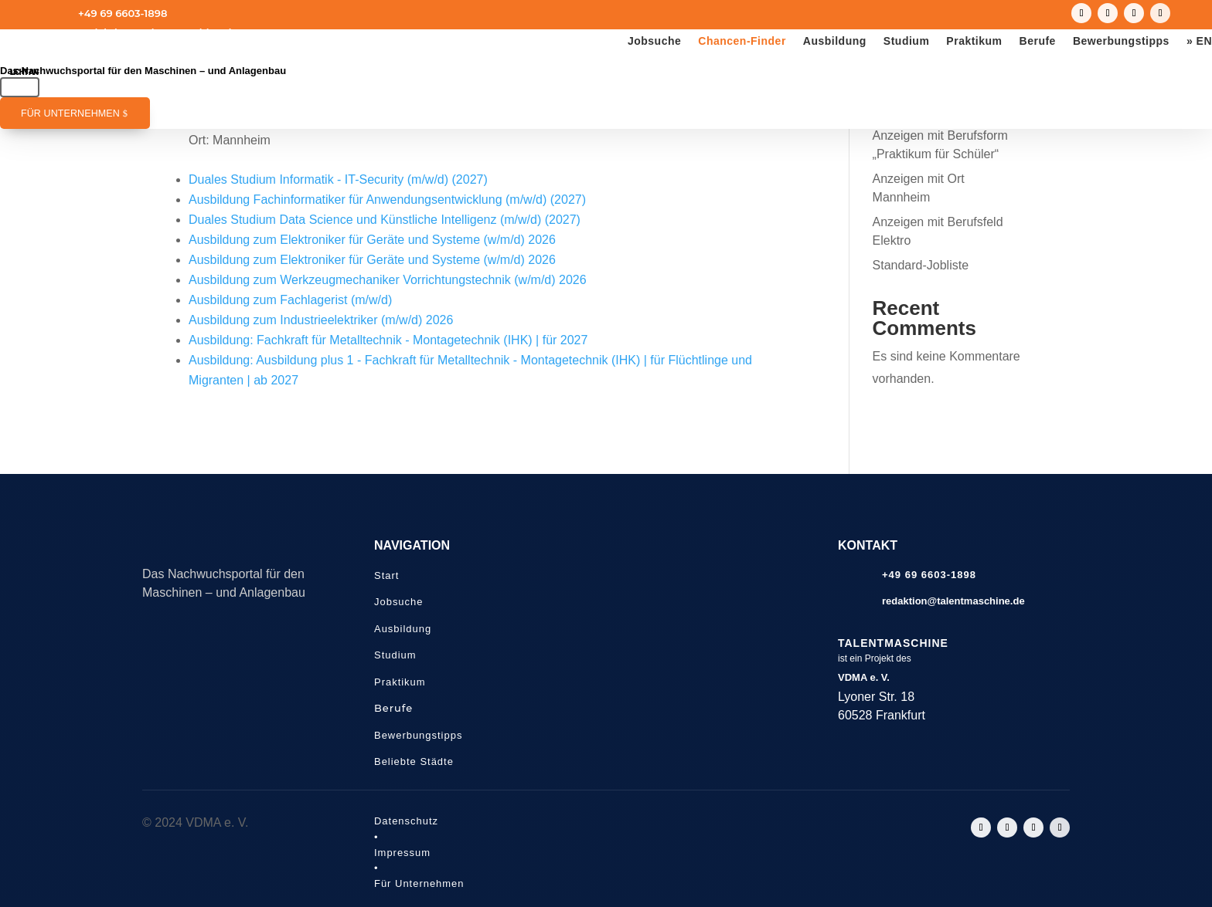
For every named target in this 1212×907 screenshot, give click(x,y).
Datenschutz (406, 821)
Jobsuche (654, 41)
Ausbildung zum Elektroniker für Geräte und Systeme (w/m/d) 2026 (372, 239)
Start (386, 575)
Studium (906, 41)
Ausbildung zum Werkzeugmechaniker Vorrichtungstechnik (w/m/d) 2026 (388, 279)
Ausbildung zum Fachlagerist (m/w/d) (290, 299)
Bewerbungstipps (1121, 41)
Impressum (402, 852)
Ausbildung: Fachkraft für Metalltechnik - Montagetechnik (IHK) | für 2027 (388, 340)
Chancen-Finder (742, 41)
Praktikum (974, 41)
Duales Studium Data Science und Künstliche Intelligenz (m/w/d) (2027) (384, 219)
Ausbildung (834, 41)
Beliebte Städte (414, 761)
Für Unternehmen (70, 113)
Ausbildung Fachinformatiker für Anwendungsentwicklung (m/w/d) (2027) (387, 199)
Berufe (1038, 41)
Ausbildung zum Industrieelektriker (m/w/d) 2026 (321, 320)
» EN (1199, 41)
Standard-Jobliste (921, 265)
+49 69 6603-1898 (122, 13)
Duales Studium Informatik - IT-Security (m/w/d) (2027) (338, 179)
